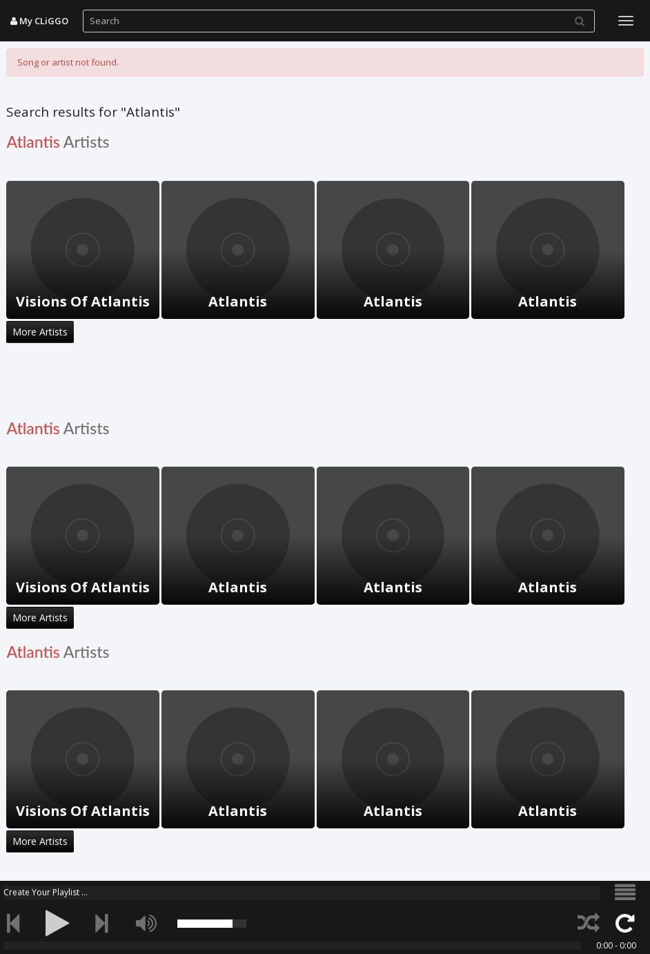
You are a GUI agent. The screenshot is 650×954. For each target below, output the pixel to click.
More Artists (40, 331)
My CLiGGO (39, 20)
